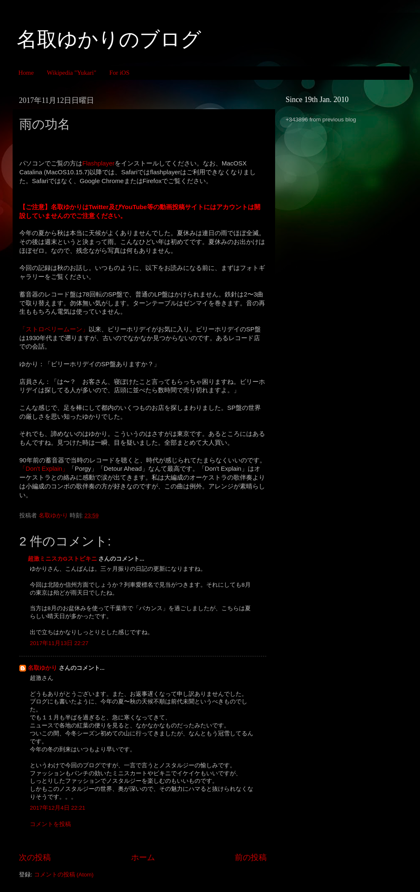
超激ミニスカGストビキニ (62, 559)
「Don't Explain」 (43, 468)
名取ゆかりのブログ (109, 39)
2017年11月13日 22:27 (59, 643)
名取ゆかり (42, 668)
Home (26, 72)
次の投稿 (35, 857)
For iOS (119, 72)
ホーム (143, 857)
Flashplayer (98, 163)
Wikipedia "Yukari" (71, 72)
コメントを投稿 (50, 824)
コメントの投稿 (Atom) (64, 874)
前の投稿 (251, 857)
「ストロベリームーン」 (54, 329)
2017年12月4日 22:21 (57, 808)
